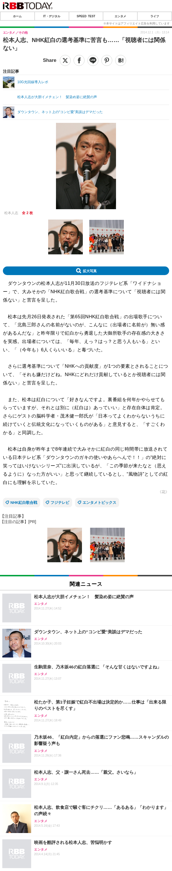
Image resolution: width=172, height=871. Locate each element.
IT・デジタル (51, 16)
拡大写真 (90, 270)
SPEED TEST (86, 16)
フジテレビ (60, 502)
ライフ (154, 16)
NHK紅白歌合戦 (23, 502)
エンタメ (120, 16)
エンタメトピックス (99, 502)
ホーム (17, 16)
